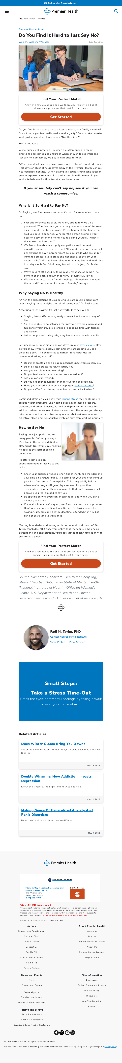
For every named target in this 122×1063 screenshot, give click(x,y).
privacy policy (110, 1046)
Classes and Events (32, 985)
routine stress (70, 399)
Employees (92, 980)
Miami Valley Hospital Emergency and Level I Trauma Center (45, 889)
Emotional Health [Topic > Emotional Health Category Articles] (27, 29)
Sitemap (92, 1006)
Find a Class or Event (31, 957)
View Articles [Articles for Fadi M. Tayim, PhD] (77, 642)
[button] (7, 10)
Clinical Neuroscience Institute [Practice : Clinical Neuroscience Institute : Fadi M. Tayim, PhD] (68, 637)
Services (92, 936)
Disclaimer (92, 996)
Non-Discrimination (92, 1001)
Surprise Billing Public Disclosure (32, 1025)
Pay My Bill (32, 952)
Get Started (61, 116)
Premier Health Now (31, 997)
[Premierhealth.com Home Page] (21, 19)
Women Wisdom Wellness (32, 1002)
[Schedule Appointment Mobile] (61, 3)
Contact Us (32, 947)
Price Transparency (32, 1014)
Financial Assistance (32, 1019)
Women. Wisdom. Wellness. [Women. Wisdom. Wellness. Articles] (34, 41)
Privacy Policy (91, 990)
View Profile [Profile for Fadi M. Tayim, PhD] (57, 642)
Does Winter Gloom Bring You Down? (53, 744)
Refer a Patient (32, 968)
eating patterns (84, 385)
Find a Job (31, 962)
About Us (92, 947)
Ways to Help (92, 957)
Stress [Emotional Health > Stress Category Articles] (41, 29)
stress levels (87, 345)
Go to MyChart (31, 936)
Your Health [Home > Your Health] (29, 19)
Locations (92, 931)
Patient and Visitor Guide (92, 941)
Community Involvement (92, 952)
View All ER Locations (36, 905)
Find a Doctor (32, 941)
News (32, 980)
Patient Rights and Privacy (92, 985)
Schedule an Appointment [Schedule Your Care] (31, 931)
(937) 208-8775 (34, 898)
